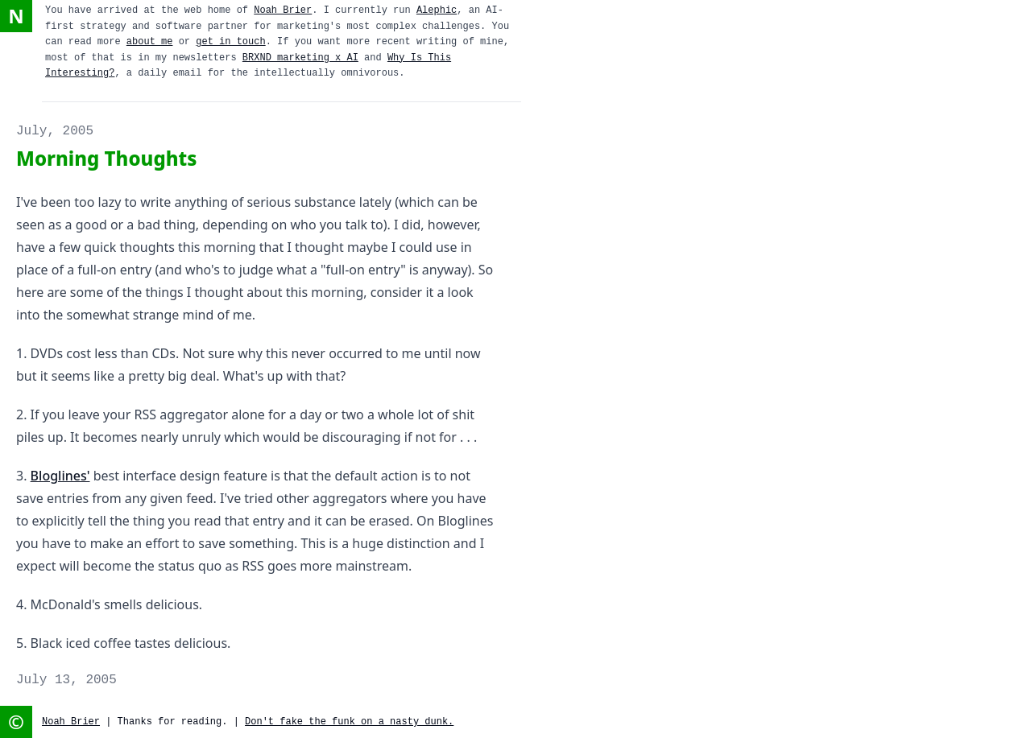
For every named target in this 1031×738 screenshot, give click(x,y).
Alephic (436, 10)
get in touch (230, 41)
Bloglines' (60, 475)
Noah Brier (283, 10)
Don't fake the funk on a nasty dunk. (349, 722)
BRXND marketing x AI (300, 58)
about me (149, 41)
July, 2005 (54, 131)
